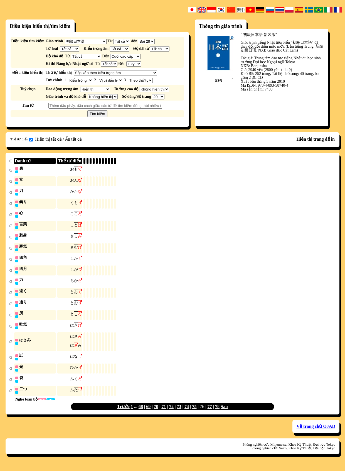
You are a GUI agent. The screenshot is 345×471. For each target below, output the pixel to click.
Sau (224, 412)
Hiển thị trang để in (315, 139)
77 (210, 412)
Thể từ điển (21, 139)
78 (217, 412)
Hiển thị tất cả (48, 139)
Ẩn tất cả (73, 139)
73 (179, 412)
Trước (123, 412)
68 (141, 412)
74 (186, 412)
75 (194, 412)
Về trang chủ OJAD (316, 432)
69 (148, 412)
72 (171, 412)
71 (163, 412)
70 (156, 412)
